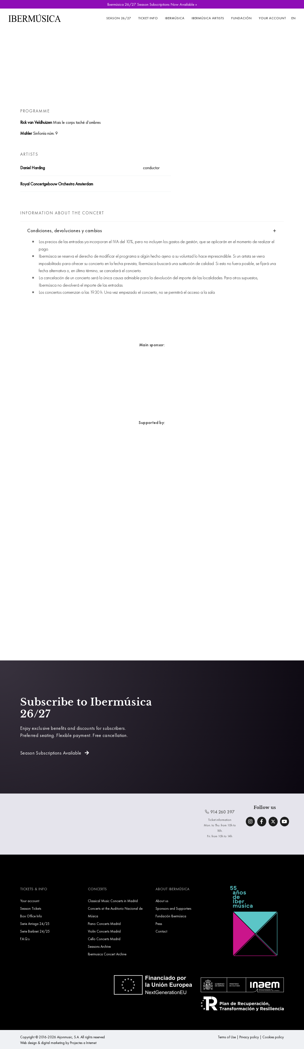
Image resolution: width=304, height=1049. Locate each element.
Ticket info (148, 18)
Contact (161, 931)
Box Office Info (31, 916)
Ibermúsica (175, 18)
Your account (272, 18)
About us (162, 901)
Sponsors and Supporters (173, 908)
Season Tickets (30, 908)
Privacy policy (249, 1037)
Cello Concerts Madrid (104, 939)
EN (293, 18)
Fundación (241, 18)
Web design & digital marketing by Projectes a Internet (58, 1042)
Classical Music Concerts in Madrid (113, 901)
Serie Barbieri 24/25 (35, 931)
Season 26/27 (118, 18)
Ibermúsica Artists (208, 18)
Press (159, 923)
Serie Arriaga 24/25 (35, 923)
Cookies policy (273, 1037)
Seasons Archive (99, 946)
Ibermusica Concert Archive (107, 954)
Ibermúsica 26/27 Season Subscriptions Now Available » (152, 4)
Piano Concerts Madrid (104, 923)
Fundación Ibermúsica (171, 916)
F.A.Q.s (24, 939)
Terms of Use (227, 1037)
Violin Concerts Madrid (104, 931)
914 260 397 (220, 812)
